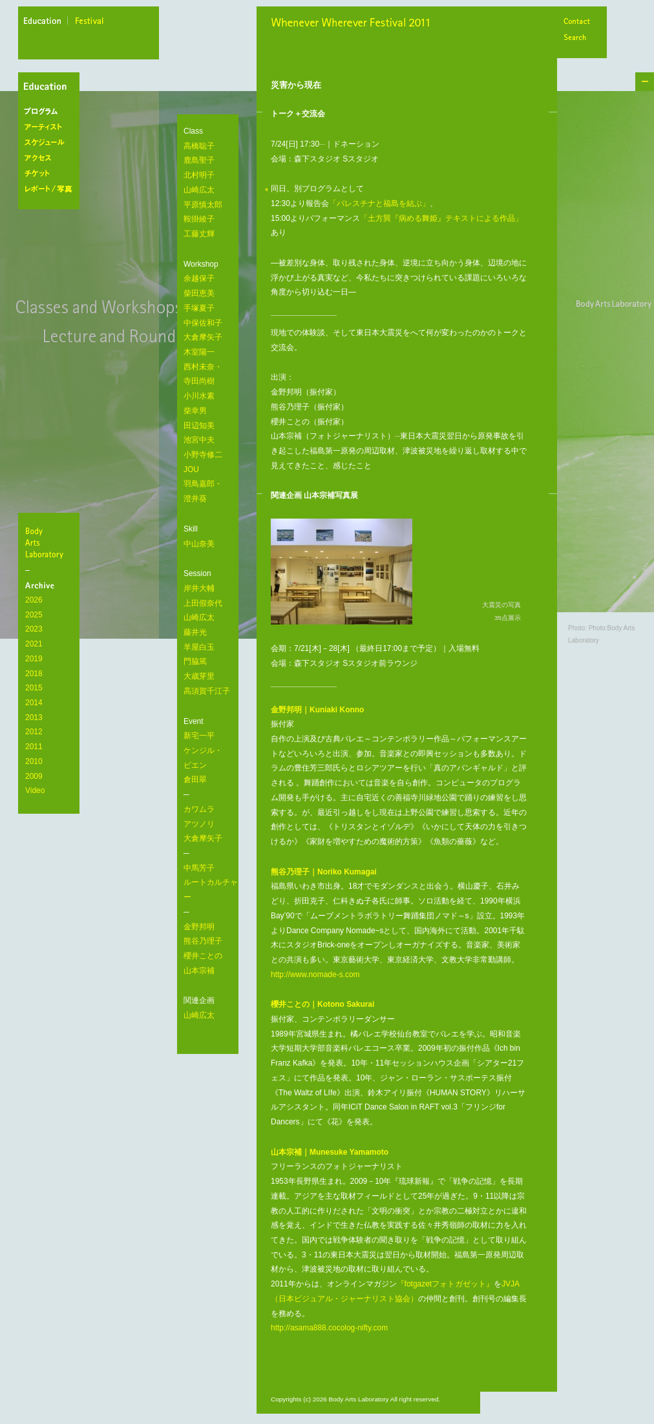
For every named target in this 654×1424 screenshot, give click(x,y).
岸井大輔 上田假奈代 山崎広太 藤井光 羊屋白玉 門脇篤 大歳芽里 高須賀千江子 (207, 640)
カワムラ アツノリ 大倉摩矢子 (203, 824)
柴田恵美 (199, 293)
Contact (576, 22)
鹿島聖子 (199, 160)
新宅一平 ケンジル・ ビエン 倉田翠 (203, 757)
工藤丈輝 (199, 233)
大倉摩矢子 (203, 337)
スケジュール (51, 142)
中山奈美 (199, 543)
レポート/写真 (51, 189)
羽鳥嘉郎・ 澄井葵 (203, 491)
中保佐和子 (203, 322)
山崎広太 (199, 189)
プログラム (51, 111)
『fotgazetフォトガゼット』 (445, 1283)
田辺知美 (199, 425)
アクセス (51, 158)
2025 (34, 614)
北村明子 (199, 175)
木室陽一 (199, 351)
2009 (34, 776)
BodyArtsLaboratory (50, 542)
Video (35, 790)
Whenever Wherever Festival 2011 (355, 24)
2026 (34, 599)
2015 (34, 687)
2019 (34, 658)
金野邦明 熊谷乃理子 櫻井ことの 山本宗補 (203, 948)
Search (576, 38)
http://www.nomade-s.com (315, 974)
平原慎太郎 (203, 204)
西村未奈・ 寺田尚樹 (203, 374)
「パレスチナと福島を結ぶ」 (379, 203)
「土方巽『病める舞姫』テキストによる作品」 (441, 218)
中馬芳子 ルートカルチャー (211, 882)
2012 (34, 731)
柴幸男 (195, 410)
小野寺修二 (203, 454)
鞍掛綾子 (199, 218)
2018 (34, 673)
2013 (34, 717)
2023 (34, 629)
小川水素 (199, 395)
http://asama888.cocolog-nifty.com (329, 1327)
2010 (34, 761)
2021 (34, 643)
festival (90, 22)
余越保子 (199, 278)
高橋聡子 (199, 145)
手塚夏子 (199, 308)
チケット (51, 173)
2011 (34, 746)
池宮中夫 (199, 439)
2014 (34, 702)
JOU (191, 469)
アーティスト (51, 127)
